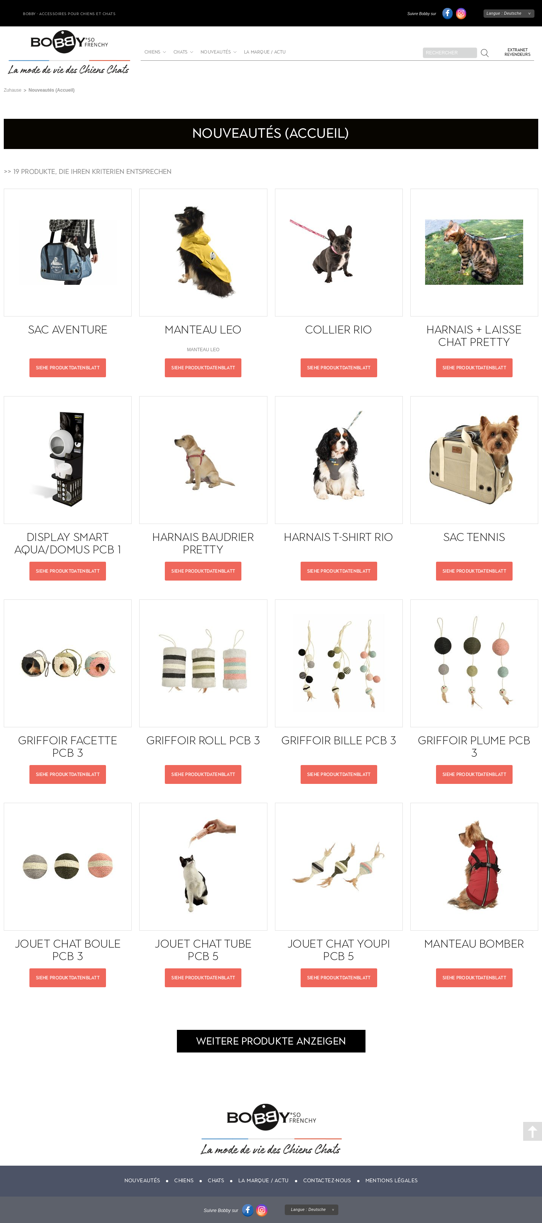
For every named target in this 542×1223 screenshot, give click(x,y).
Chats (180, 52)
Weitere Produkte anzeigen (271, 1041)
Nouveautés (216, 52)
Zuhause (12, 90)
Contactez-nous (327, 1180)
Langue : (504, 13)
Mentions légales (391, 1180)
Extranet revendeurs (517, 52)
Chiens (152, 52)
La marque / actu (265, 52)
